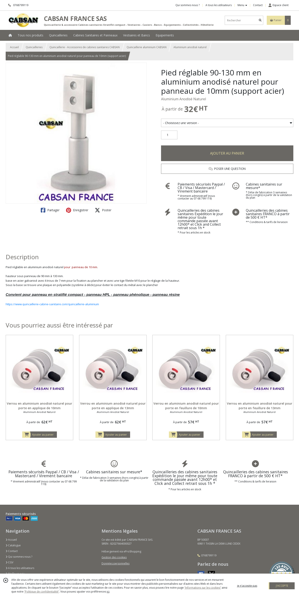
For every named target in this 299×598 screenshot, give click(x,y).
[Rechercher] (260, 20)
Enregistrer (77, 210)
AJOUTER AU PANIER (227, 153)
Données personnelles (115, 563)
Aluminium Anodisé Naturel (183, 99)
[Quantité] (169, 135)
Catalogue (13, 545)
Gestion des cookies (114, 557)
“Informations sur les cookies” (202, 587)
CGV (9, 562)
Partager (50, 210)
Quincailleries (34, 47)
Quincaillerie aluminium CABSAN (146, 47)
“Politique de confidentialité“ (41, 591)
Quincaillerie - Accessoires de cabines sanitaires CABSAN (84, 47)
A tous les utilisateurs (20, 568)
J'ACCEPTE (282, 586)
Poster (103, 210)
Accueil (14, 47)
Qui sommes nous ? (19, 557)
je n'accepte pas (247, 586)
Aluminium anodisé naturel (190, 47)
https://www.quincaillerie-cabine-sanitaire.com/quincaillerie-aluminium (52, 304)
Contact (258, 5)
